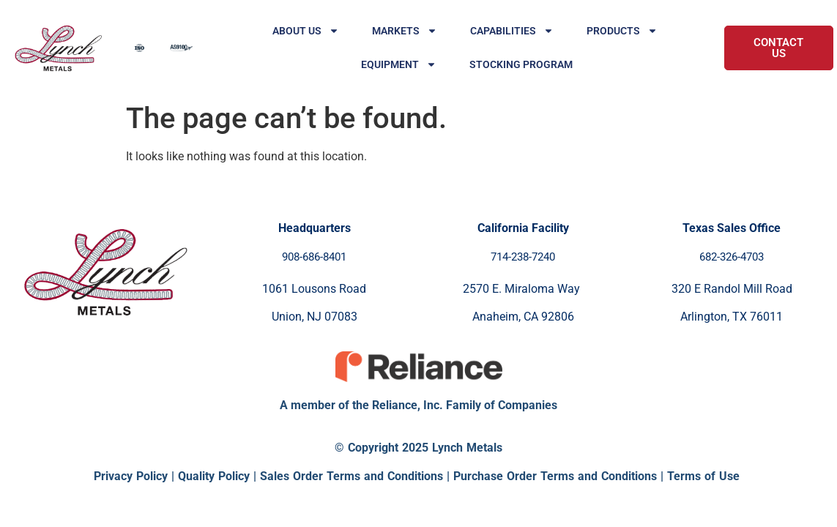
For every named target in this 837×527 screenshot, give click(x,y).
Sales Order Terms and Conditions (351, 476)
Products (622, 30)
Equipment (398, 64)
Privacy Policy (131, 476)
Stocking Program (521, 64)
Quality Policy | (219, 476)
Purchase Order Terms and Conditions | (560, 476)
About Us (305, 30)
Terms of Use (703, 476)
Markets (404, 30)
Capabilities (512, 30)
